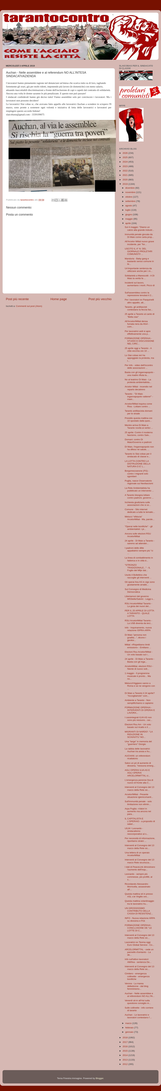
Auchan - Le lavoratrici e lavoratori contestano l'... (138, 1016)
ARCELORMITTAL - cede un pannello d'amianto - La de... (139, 952)
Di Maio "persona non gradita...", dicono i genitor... (135, 637)
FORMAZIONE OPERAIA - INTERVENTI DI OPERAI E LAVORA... (140, 710)
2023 (125, 166)
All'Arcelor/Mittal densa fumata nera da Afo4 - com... (137, 324)
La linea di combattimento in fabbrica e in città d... (139, 559)
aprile (128, 223)
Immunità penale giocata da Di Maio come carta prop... (139, 235)
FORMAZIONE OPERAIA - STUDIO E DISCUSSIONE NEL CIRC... (139, 341)
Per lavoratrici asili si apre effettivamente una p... (138, 332)
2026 (125, 153)
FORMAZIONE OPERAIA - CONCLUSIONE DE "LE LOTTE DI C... (138, 928)
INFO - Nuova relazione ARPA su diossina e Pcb (140, 919)
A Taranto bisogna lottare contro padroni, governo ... (139, 496)
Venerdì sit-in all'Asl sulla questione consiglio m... (138, 1001)
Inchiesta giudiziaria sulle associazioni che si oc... (138, 503)
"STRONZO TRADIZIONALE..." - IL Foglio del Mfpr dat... (137, 568)
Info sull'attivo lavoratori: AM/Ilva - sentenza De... (138, 960)
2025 (125, 157)
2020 (125, 179)
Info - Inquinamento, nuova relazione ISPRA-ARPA (138, 629)
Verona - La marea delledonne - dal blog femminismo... (136, 986)
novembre (130, 192)
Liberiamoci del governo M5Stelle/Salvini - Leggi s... (140, 597)
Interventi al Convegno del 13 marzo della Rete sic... (139, 788)
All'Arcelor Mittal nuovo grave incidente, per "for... (139, 242)
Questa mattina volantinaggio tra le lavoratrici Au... (139, 902)
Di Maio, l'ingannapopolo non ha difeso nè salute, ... (139, 448)
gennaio (129, 1032)
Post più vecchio (100, 299)
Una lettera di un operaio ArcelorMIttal (137, 854)
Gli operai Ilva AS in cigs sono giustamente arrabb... (140, 583)
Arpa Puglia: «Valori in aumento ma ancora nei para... (138, 811)
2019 (125, 184)
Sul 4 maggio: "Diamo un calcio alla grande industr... (139, 228)
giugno (129, 214)
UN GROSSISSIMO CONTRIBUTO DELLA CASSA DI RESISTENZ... (139, 911)
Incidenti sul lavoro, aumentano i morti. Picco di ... (140, 285)
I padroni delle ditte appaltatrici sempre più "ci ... (139, 551)
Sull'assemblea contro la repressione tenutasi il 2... (139, 294)
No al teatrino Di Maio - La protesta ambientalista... (138, 380)
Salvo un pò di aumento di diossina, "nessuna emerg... (140, 764)
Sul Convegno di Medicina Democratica (138, 590)
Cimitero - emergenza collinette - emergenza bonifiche (137, 976)
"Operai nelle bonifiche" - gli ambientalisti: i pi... (139, 527)
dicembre (130, 188)
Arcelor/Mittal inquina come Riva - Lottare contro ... (138, 405)
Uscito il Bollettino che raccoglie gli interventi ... (138, 576)
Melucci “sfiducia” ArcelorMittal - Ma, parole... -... (139, 519)
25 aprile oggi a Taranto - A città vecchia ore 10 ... (138, 349)
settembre (130, 201)
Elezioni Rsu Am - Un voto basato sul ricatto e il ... (138, 725)
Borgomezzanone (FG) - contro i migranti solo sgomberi (137, 473)
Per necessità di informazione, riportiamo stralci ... (140, 839)
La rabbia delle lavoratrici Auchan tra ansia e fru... (138, 750)
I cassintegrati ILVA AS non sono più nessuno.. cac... (138, 718)
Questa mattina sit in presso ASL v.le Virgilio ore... (139, 895)
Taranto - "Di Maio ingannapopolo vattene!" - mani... (139, 396)
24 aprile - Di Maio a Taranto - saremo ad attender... (140, 542)
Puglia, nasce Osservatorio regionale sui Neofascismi (139, 482)
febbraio (129, 1027)
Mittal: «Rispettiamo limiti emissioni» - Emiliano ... (138, 646)
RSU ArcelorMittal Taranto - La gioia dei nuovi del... (138, 604)
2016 (125, 1046)
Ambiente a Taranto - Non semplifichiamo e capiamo (139, 701)
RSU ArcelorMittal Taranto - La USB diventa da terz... (138, 621)
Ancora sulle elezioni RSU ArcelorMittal (138, 535)
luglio (128, 210)
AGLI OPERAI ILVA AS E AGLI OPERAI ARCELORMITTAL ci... (137, 773)
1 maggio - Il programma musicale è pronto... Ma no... (138, 676)
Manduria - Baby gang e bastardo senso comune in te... (139, 261)
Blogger (99, 1078)
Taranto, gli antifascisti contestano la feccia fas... (139, 308)
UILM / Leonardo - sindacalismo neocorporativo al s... (136, 831)
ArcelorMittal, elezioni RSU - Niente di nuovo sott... (139, 667)
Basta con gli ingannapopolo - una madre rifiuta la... (140, 373)
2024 (125, 162)
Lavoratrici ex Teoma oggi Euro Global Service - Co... (139, 943)
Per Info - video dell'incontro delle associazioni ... (139, 366)
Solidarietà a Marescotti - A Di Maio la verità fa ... (139, 277)
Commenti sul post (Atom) (29, 306)
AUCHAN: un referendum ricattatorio (137, 757)
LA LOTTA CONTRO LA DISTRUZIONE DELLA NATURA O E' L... (137, 464)
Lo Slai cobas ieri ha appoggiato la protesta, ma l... (139, 358)
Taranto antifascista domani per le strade (138, 412)
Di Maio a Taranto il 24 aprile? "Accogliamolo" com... (140, 694)
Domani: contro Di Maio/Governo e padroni (138, 440)
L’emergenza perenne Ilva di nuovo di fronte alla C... (139, 781)
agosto (129, 205)
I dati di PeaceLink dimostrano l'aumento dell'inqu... (140, 868)
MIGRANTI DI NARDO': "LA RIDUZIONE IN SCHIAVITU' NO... (139, 734)
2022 (125, 170)
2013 (125, 1059)
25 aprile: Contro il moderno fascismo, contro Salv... (139, 433)
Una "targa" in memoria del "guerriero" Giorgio (138, 742)
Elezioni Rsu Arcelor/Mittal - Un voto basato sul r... (138, 653)
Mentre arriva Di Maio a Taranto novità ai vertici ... (139, 426)
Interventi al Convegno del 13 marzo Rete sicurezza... (139, 861)
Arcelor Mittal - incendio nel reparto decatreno (138, 388)
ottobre (129, 197)
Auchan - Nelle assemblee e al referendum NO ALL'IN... (139, 994)
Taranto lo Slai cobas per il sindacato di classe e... (138, 455)
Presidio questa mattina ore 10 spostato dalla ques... (138, 419)
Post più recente (17, 299)
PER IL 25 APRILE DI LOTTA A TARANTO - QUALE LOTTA (139, 613)
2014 (125, 1055)
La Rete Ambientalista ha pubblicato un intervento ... (139, 489)
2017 (125, 1042)
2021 (125, 175)
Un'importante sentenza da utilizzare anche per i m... (138, 269)
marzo (128, 1023)
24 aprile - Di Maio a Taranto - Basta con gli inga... (140, 660)
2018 (125, 1037)
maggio (129, 219)
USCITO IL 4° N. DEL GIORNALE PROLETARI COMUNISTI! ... (138, 251)
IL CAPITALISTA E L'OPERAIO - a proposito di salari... (140, 821)
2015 (125, 1051)
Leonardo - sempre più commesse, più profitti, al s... (138, 877)
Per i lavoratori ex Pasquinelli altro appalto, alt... (139, 301)
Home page (58, 299)
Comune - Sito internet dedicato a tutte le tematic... (140, 510)
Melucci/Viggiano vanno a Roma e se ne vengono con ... (140, 686)
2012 (125, 1064)
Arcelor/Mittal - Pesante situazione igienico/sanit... (139, 795)
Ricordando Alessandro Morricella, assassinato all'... (137, 887)
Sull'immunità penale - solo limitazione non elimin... (138, 802)
